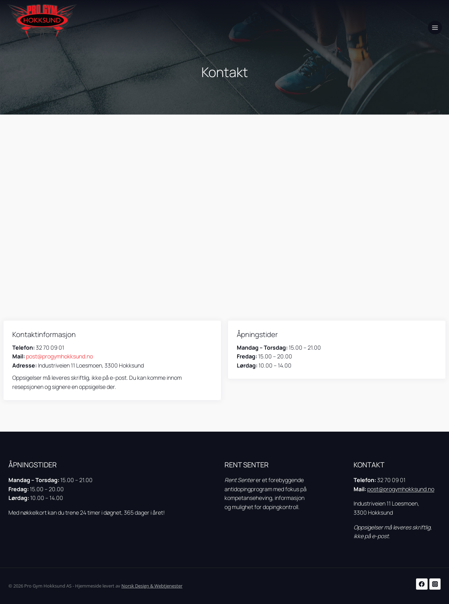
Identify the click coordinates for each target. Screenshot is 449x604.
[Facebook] (422, 584)
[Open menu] (435, 28)
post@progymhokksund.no (59, 356)
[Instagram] (435, 584)
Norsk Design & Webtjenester (151, 586)
